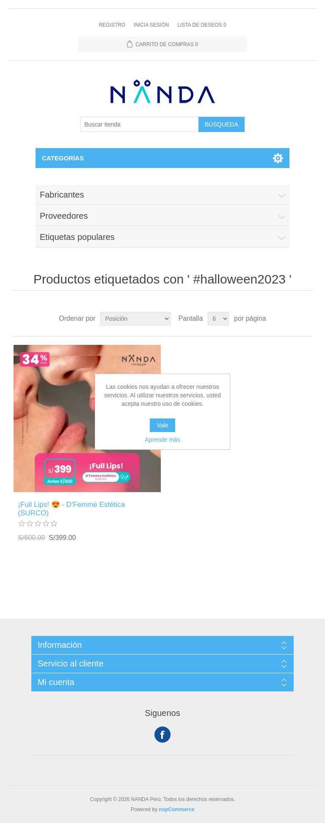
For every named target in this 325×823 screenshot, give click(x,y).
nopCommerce (176, 809)
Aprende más (162, 439)
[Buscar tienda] (139, 124)
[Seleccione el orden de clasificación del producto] (135, 318)
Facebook (162, 735)
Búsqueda (221, 124)
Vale (162, 425)
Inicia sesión (151, 25)
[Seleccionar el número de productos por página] (218, 318)
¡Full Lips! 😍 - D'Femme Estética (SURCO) (71, 509)
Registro (112, 25)
